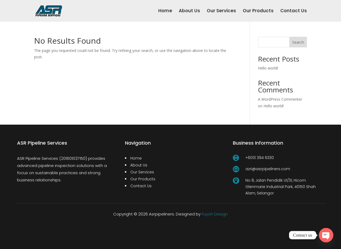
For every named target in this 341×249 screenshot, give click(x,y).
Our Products (258, 11)
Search (298, 42)
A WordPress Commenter (280, 99)
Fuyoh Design (215, 214)
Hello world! (268, 68)
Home (165, 11)
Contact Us (293, 11)
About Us (189, 11)
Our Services (221, 11)
